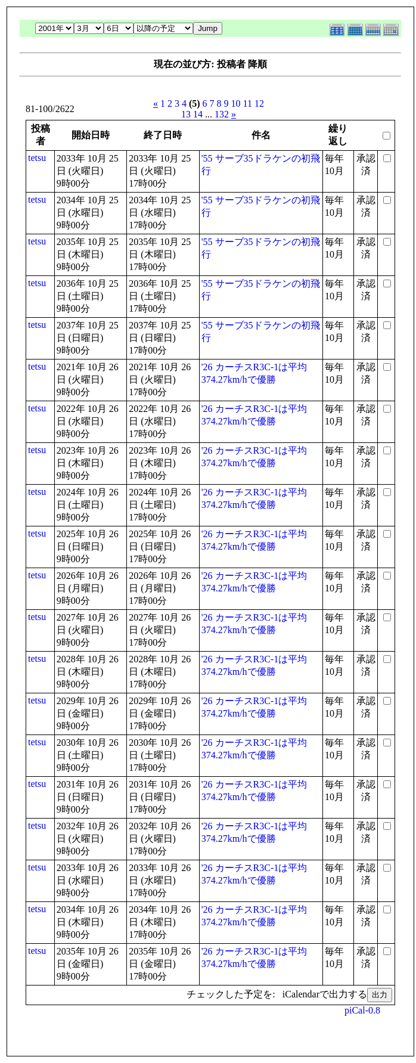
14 (198, 114)
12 (259, 103)
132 (222, 114)
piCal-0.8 (362, 1010)
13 (186, 114)
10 (236, 103)
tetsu (37, 158)
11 (247, 103)
